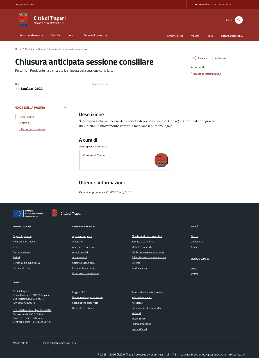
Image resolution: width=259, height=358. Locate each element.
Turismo (136, 263)
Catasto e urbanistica (83, 263)
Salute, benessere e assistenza (148, 252)
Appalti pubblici (80, 252)
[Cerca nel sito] (239, 20)
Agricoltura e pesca (82, 236)
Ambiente (77, 242)
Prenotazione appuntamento (87, 297)
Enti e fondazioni (22, 252)
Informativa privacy (142, 297)
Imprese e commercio (143, 242)
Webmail (136, 313)
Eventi (194, 274)
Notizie (194, 236)
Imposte (194, 36)
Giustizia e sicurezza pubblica (147, 236)
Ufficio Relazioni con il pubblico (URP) (32, 310)
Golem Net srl (158, 355)
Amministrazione (31, 35)
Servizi (71, 35)
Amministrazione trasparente (213, 4)
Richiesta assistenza (83, 308)
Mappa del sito (20, 343)
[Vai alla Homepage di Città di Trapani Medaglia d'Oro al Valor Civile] (43, 20)
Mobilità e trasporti (142, 247)
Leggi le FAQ (78, 292)
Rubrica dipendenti (141, 324)
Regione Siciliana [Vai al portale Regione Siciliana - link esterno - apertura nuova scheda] (25, 4)
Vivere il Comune (95, 35)
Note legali (137, 303)
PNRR (210, 36)
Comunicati (197, 242)
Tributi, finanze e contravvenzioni (149, 257)
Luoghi (194, 269)
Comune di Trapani (94, 155)
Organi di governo (22, 236)
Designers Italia (216, 355)
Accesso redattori (237, 355)
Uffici (16, 247)
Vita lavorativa (139, 268)
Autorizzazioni (79, 257)
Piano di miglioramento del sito (59, 343)
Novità (55, 35)
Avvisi (194, 247)
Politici (16, 257)
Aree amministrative (24, 242)
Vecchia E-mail (139, 329)
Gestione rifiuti (175, 36)
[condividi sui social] (200, 58)
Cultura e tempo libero (83, 268)
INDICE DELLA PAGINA (29, 107)
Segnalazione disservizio (85, 303)
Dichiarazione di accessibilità (147, 308)
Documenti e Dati (22, 268)
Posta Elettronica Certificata (28, 318)
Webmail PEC (139, 319)
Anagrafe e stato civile (84, 247)
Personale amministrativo (26, 263)
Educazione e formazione (85, 273)
